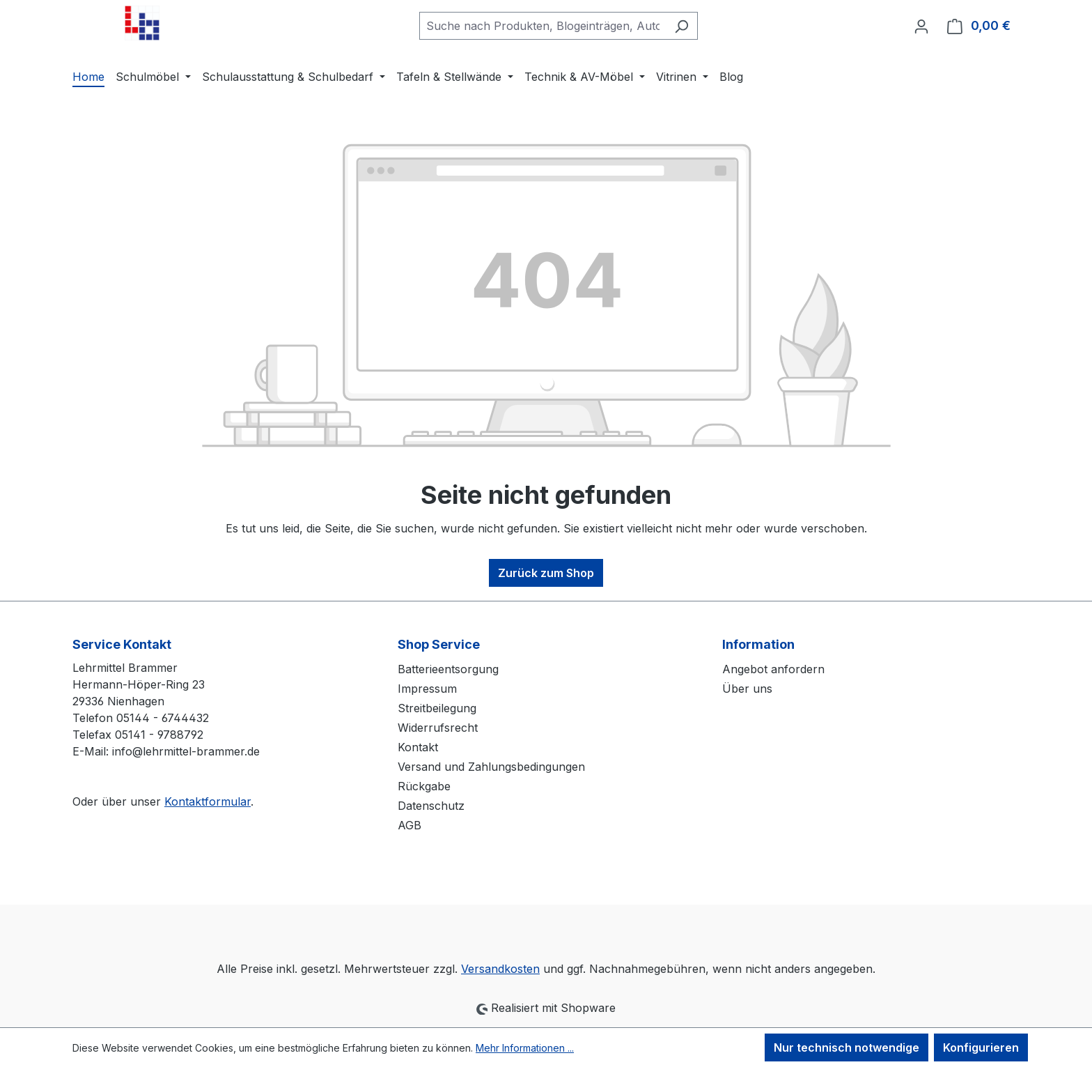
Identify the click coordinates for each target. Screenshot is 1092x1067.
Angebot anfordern (773, 669)
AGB (409, 825)
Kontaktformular (207, 801)
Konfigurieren (981, 1047)
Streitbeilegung (437, 708)
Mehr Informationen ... (525, 1048)
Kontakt (418, 747)
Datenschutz (431, 806)
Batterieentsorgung (448, 669)
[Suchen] (681, 26)
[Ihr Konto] (921, 26)
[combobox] (542, 26)
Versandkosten (500, 969)
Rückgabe (424, 786)
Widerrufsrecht (438, 728)
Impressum (427, 689)
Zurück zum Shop (546, 573)
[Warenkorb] (979, 26)
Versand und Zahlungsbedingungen (491, 767)
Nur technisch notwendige (846, 1047)
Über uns (747, 689)
